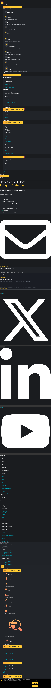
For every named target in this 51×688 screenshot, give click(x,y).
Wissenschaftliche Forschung (9, 98)
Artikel (3, 509)
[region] (25, 683)
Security (6, 111)
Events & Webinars (8, 130)
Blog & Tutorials (7, 142)
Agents (3, 461)
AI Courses (6, 124)
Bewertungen (4, 460)
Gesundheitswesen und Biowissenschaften (12, 95)
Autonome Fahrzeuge (8, 92)
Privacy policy (5, 546)
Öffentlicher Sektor (8, 96)
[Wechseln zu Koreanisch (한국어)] (8, 553)
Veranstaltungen (4, 508)
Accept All (35, 685)
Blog (5, 126)
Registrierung (4, 467)
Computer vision (7, 80)
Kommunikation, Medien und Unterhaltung (12, 93)
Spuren (3, 458)
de (0, 177)
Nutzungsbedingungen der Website (8, 544)
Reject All (35, 683)
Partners (6, 113)
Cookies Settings (35, 680)
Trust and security (5, 523)
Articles (6, 127)
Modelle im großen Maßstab (9, 83)
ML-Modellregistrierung (6, 497)
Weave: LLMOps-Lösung (8, 36)
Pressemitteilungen (8, 132)
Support (6, 114)
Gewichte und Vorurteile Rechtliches (11, 162)
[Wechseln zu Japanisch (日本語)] (8, 552)
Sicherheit (6, 160)
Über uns (6, 163)
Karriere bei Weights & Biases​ (9, 159)
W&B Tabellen (4, 466)
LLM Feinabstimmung (8, 81)
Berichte (3, 473)
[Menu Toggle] (2, 3)
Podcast (6, 129)
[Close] (49, 683)
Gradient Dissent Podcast (9, 147)
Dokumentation (4, 503)
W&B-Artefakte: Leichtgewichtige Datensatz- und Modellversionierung (6, 470)
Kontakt (3, 527)
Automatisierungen (5, 475)
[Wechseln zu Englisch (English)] (7, 550)
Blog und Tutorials (5, 505)
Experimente (4, 463)
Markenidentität (4, 529)
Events (6, 144)
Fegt (2, 464)
